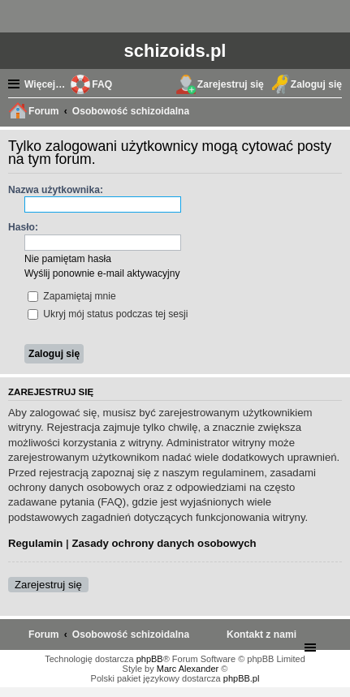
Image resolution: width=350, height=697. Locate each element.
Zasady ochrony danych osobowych (163, 543)
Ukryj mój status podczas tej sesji (108, 314)
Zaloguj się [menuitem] (316, 84)
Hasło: (23, 227)
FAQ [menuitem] (102, 84)
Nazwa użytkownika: (55, 190)
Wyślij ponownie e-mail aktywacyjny (101, 273)
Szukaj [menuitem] (334, 112)
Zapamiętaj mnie (72, 296)
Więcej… (44, 84)
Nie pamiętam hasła (67, 259)
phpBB (149, 659)
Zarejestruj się (48, 585)
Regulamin (35, 543)
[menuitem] (261, 634)
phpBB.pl (241, 678)
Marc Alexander (187, 668)
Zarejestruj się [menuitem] (230, 84)
